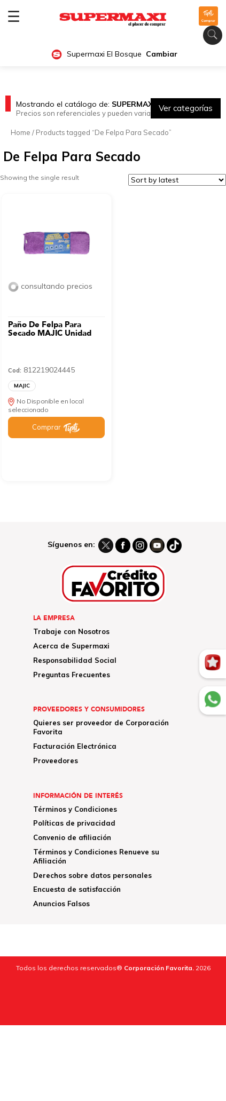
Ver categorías (186, 108)
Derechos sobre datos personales (92, 875)
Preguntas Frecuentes (71, 674)
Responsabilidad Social (74, 660)
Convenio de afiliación (72, 837)
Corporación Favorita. (159, 968)
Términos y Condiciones (75, 809)
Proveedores (55, 760)
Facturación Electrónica (74, 746)
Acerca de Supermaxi (71, 645)
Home (20, 132)
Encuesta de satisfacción (77, 889)
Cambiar (161, 54)
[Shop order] (177, 180)
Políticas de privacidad (74, 823)
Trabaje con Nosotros (71, 631)
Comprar (46, 427)
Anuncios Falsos (61, 903)
